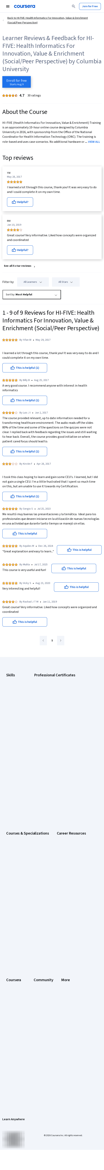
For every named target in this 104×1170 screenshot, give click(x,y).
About (9, 910)
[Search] (73, 6)
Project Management (18, 716)
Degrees (11, 952)
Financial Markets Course (20, 788)
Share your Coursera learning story (26, 989)
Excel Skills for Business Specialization (28, 783)
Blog (60, 926)
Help (8, 1040)
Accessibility (13, 1045)
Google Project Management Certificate (69, 701)
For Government (15, 963)
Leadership (12, 921)
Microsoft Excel (15, 711)
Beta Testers (66, 921)
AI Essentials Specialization (22, 757)
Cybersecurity (14, 690)
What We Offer (14, 916)
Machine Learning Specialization (24, 793)
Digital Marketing (16, 701)
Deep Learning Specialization (23, 778)
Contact (10, 1050)
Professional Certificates (20, 942)
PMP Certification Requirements (24, 875)
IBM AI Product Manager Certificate (66, 716)
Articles (10, 1055)
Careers (11, 926)
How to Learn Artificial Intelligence (26, 870)
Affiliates (11, 1066)
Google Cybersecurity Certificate (65, 685)
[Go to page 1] (52, 640)
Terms (10, 1029)
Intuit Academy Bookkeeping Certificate (69, 727)
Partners (63, 916)
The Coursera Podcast (71, 931)
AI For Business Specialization (23, 762)
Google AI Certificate (58, 680)
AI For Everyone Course (19, 767)
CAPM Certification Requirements (25, 839)
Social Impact (14, 978)
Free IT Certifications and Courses (26, 860)
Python (10, 722)
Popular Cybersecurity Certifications (27, 881)
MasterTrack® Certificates (21, 947)
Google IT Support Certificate (63, 695)
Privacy (10, 1034)
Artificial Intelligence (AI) (20, 685)
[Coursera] (24, 6)
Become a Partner (16, 973)
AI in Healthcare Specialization (23, 772)
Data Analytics (14, 695)
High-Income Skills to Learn (21, 865)
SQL (8, 727)
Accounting (12, 680)
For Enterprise (14, 957)
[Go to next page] (60, 640)
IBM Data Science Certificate (62, 722)
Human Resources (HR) (19, 706)
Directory (11, 1061)
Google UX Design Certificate (62, 706)
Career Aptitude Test (18, 834)
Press (9, 1019)
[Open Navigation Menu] (7, 6)
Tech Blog (64, 937)
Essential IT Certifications (21, 854)
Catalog (10, 931)
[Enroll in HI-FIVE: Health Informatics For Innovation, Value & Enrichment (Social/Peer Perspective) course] (16, 82)
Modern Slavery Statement (22, 1071)
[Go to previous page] (43, 640)
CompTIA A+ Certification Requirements (29, 844)
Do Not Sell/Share (16, 1076)
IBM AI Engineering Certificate (63, 711)
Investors (11, 1024)
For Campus (13, 968)
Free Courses (14, 984)
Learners (63, 910)
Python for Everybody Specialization (27, 804)
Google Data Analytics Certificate (65, 690)
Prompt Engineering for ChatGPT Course (29, 798)
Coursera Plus (14, 937)
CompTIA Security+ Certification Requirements (33, 849)
